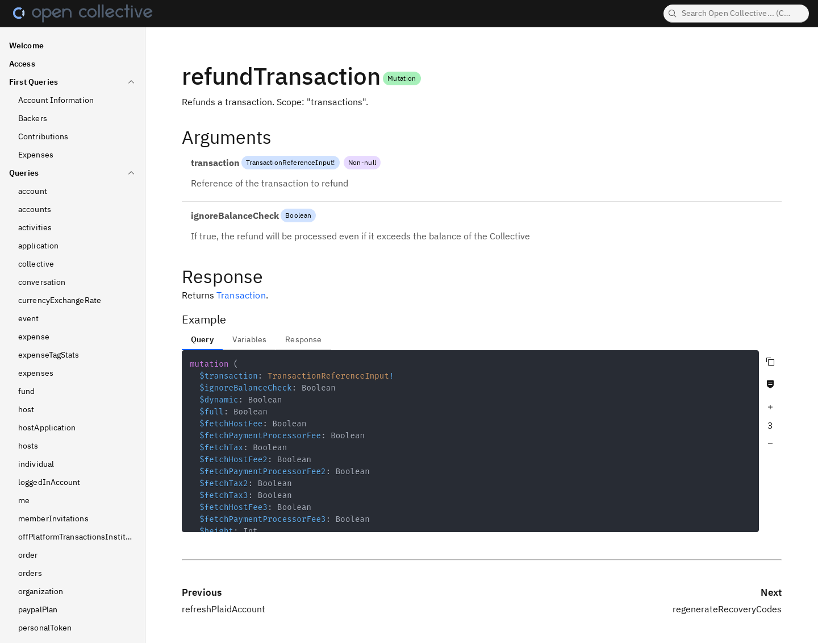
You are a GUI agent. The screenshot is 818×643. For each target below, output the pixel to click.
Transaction (241, 295)
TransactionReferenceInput (289, 162)
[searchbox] (736, 14)
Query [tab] (202, 339)
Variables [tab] (249, 339)
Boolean (298, 215)
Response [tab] (303, 339)
